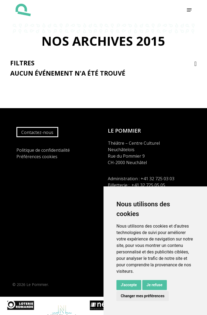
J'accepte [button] (129, 285)
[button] (189, 10)
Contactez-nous (37, 132)
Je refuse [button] (155, 285)
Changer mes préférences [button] (142, 296)
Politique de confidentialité (43, 150)
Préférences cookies (36, 157)
